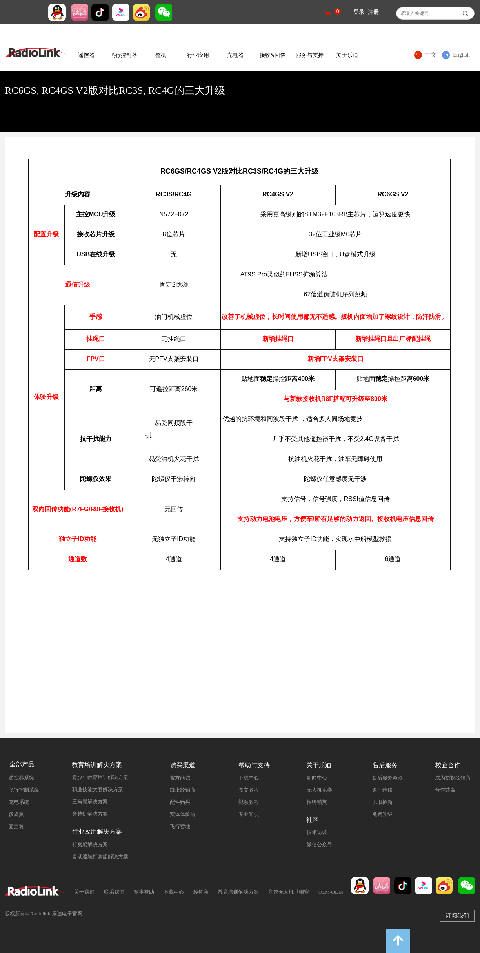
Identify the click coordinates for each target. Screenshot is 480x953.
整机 (160, 55)
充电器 (235, 55)
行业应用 (198, 55)
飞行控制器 (123, 55)
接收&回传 (273, 55)
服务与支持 (310, 55)
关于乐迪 (347, 55)
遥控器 (86, 55)
